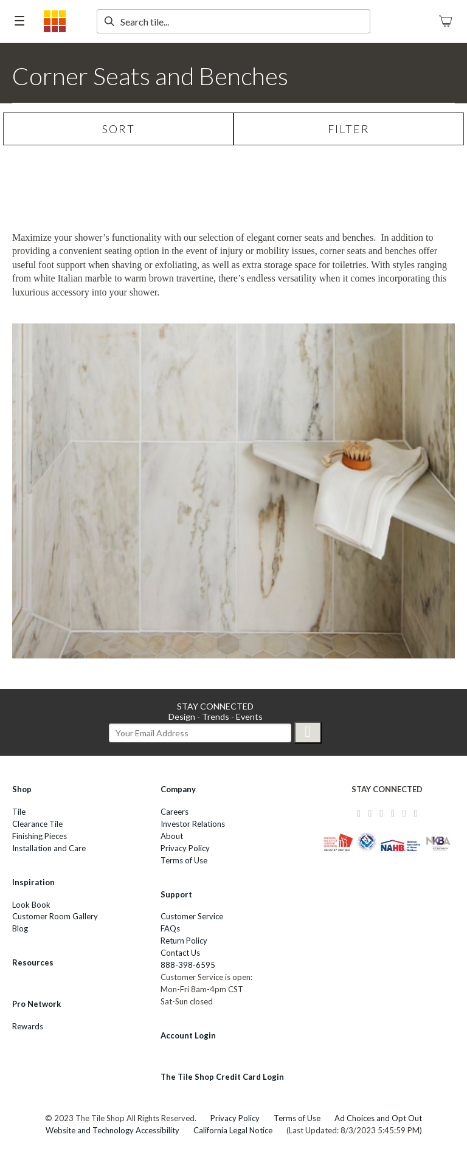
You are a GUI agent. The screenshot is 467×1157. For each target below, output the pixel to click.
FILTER (349, 129)
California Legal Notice (232, 1130)
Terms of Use (184, 860)
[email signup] (200, 733)
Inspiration (33, 882)
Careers (175, 812)
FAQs (170, 928)
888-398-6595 (188, 965)
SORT (118, 129)
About (172, 836)
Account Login (188, 1035)
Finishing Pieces (39, 836)
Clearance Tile (37, 824)
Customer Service (192, 916)
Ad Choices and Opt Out (378, 1118)
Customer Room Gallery (55, 916)
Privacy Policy (185, 848)
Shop (22, 789)
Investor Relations (193, 824)
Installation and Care (49, 848)
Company (178, 789)
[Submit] (308, 733)
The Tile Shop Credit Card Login (222, 1077)
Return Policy (184, 940)
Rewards (27, 1026)
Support (176, 894)
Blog (20, 928)
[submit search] (109, 21)
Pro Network (36, 1004)
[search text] (233, 21)
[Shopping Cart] (445, 21)
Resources (33, 962)
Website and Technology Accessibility (112, 1130)
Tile (19, 812)
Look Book (31, 905)
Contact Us (180, 953)
